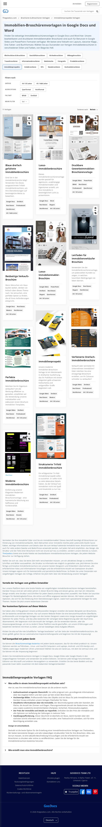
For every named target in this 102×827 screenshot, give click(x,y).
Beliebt (92, 109)
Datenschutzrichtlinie (24, 785)
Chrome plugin (53, 778)
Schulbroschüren (30, 67)
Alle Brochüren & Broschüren (14, 55)
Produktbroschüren (77, 61)
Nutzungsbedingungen (24, 781)
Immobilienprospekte (12, 67)
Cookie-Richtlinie (24, 789)
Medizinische (48, 61)
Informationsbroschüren (31, 61)
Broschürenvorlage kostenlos (27, 643)
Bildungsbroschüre (74, 55)
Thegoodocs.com (10, 18)
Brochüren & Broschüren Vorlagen (35, 18)
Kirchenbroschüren (56, 55)
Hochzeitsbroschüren (72, 67)
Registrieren (92, 4)
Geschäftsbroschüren (37, 55)
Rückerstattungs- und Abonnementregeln (24, 792)
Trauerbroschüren (10, 61)
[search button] (97, 11)
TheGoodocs (8, 553)
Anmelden (77, 4)
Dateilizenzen (24, 778)
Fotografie (62, 61)
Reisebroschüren (54, 67)
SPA (42, 67)
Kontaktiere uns (53, 781)
